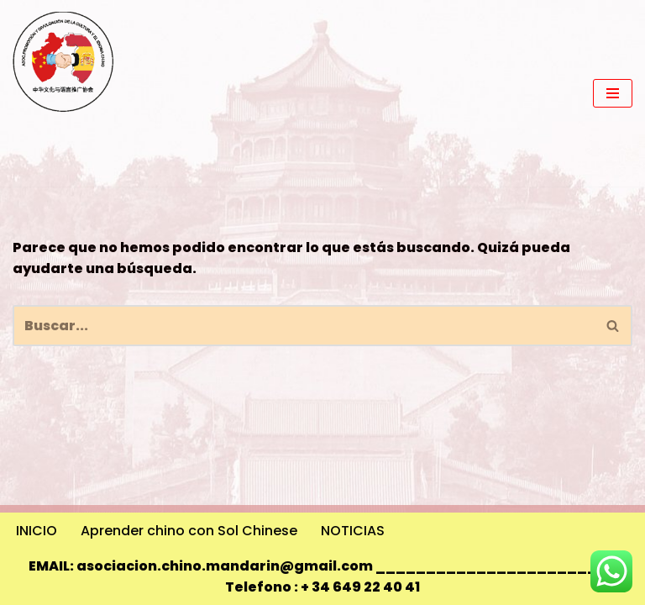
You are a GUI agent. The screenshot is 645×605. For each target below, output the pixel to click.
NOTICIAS (353, 530)
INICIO (36, 530)
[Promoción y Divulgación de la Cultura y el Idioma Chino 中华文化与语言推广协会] (63, 93)
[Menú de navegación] (612, 93)
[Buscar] (304, 325)
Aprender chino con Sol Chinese (189, 530)
